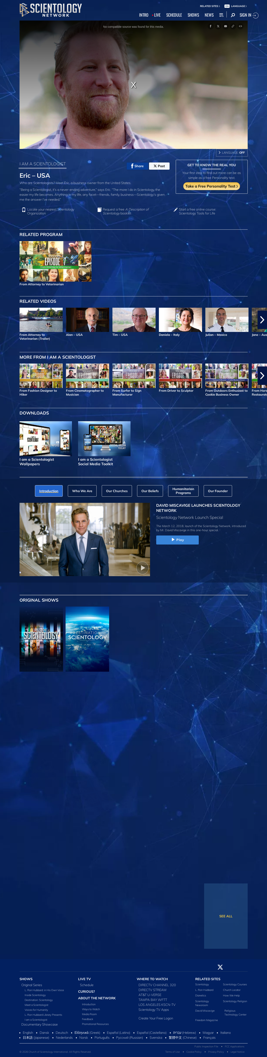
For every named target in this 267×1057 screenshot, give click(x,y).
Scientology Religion (235, 1001)
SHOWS (193, 15)
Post (159, 166)
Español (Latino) (118, 1033)
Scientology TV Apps (154, 1009)
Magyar (208, 1033)
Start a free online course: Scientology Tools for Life (197, 211)
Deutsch (62, 1033)
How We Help (231, 995)
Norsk (83, 1037)
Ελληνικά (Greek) (87, 1033)
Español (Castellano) (152, 1033)
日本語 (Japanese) (36, 1037)
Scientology (202, 984)
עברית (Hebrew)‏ (184, 1033)
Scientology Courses (235, 984)
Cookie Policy (193, 1051)
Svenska (156, 1037)
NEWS (209, 15)
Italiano (225, 1033)
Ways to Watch (91, 1009)
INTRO (143, 15)
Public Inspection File (206, 1046)
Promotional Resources (95, 1024)
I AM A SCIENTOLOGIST (43, 163)
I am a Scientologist (36, 1019)
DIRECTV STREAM (152, 990)
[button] (262, 320)
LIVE (157, 15)
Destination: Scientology (39, 1000)
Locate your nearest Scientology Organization (50, 211)
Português (102, 1037)
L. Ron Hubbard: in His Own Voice (44, 990)
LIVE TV (84, 979)
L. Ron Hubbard (204, 989)
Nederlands (64, 1037)
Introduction (89, 1004)
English (28, 1033)
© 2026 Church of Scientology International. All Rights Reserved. (55, 1051)
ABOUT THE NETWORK (97, 998)
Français (209, 1037)
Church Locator (231, 989)
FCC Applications (234, 1046)
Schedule (87, 985)
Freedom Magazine (206, 1020)
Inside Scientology (35, 995)
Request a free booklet (126, 211)
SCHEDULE (174, 15)
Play (177, 539)
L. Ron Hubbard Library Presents (43, 1014)
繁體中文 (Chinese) (183, 1037)
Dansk (44, 1033)
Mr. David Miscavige (173, 530)
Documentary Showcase (39, 1024)
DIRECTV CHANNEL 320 (157, 985)
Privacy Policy (216, 1051)
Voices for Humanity (36, 1009)
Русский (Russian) (129, 1037)
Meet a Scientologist (36, 1004)
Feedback (87, 1019)
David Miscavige (205, 1010)
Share (137, 166)
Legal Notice (237, 1051)
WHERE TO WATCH (152, 979)
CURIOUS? (86, 991)
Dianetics (200, 995)
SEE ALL (225, 916)
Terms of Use (172, 1051)
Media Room (89, 1014)
